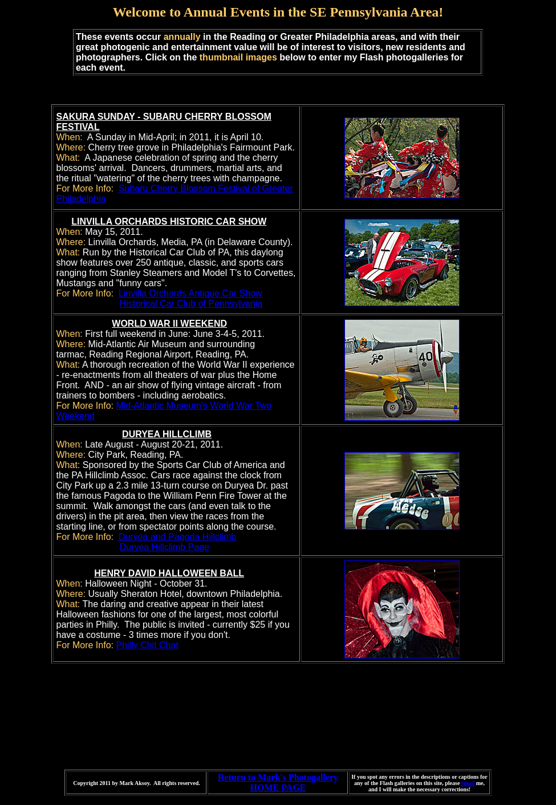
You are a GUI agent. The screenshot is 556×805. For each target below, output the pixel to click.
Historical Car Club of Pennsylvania (191, 303)
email (468, 783)
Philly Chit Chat (147, 645)
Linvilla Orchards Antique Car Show (190, 293)
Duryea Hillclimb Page (164, 547)
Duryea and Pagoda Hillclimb (177, 537)
